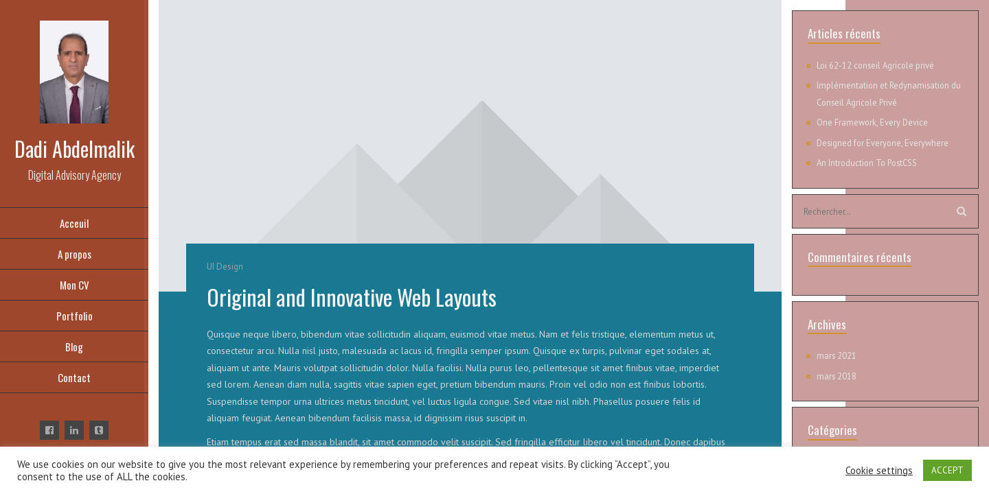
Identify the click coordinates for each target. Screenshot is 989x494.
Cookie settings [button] (879, 470)
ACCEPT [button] (947, 470)
